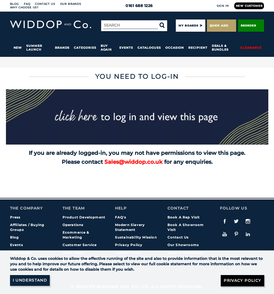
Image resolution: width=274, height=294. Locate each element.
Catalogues (149, 48)
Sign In (223, 6)
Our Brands (70, 4)
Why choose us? (24, 7)
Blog (14, 4)
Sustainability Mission (136, 237)
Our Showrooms (183, 245)
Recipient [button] (197, 48)
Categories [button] (85, 48)
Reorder (251, 25)
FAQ (27, 4)
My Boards (188, 25)
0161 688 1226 (137, 5)
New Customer (249, 6)
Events (126, 48)
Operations (73, 225)
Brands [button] (62, 48)
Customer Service (79, 245)
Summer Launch (34, 47)
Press (15, 217)
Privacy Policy (129, 245)
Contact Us (45, 4)
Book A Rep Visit (183, 217)
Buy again (106, 47)
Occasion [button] (174, 48)
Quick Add (221, 25)
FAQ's (120, 217)
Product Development (83, 217)
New (18, 48)
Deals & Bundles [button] (220, 47)
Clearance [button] (250, 48)
